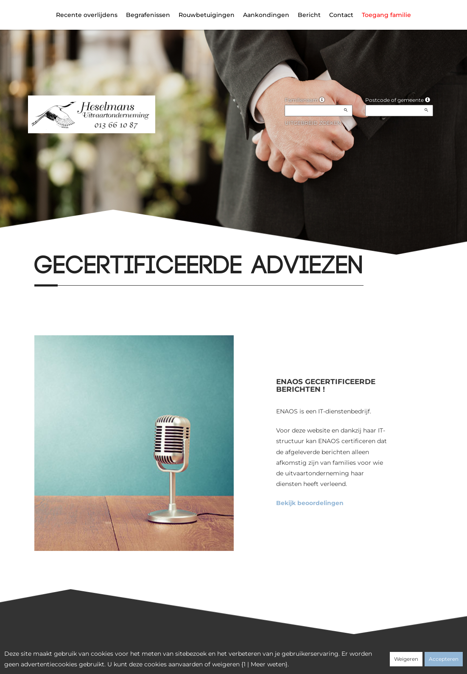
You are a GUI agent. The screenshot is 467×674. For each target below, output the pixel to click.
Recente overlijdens (86, 15)
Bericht (309, 15)
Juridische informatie (314, 656)
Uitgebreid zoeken (313, 123)
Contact (341, 15)
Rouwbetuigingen (207, 15)
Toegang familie (386, 15)
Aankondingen (266, 15)
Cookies (265, 656)
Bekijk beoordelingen (310, 503)
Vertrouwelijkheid (222, 656)
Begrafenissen (148, 15)
